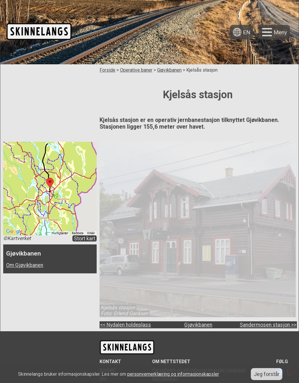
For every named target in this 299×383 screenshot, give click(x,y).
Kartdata (78, 233)
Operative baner (136, 70)
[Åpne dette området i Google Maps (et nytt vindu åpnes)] (14, 231)
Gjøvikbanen (169, 70)
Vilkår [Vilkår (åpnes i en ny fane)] (91, 233)
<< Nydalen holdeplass (125, 325)
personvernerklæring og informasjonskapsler (173, 374)
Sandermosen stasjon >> (268, 325)
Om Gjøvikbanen (24, 265)
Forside (107, 70)
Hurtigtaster (60, 233)
